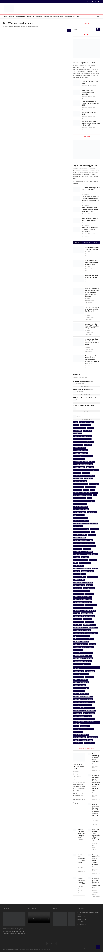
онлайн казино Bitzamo (79, 627)
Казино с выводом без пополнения (82, 602)
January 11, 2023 (92, 192)
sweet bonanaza (88, 551)
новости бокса (77, 616)
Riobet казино (77, 548)
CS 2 (95, 495)
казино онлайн (89, 593)
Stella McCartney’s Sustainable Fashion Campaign (88, 92)
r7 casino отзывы (78, 543)
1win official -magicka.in (79, 427)
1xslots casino (77, 433)
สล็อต (90, 740)
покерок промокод (78, 676)
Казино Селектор (78, 605)
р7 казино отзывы (90, 710)
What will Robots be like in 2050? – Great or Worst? (90, 219)
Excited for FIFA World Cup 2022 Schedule (91, 276)
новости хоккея (89, 621)
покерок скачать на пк (79, 685)
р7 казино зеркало (78, 710)
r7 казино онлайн (89, 543)
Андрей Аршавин (78, 565)
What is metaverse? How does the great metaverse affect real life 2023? (90, 209)
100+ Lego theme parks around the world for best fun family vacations (92, 310)
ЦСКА (75, 740)
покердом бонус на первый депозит (83, 652)
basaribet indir (88, 478)
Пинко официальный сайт (80, 644)
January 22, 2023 (92, 96)
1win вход (90, 427)
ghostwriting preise (56, 16)
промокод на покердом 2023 (81, 693)
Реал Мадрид (77, 713)
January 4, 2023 (91, 233)
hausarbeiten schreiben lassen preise (91, 948)
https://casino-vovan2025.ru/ (81, 523)
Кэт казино (77, 610)
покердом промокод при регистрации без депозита (84, 667)
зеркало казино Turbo (79, 576)
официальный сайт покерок (81, 641)
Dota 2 (89, 498)
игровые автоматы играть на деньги (83, 582)
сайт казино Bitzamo (89, 719)
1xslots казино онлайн (79, 447)
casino (92, 489)
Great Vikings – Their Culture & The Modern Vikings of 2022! (92, 326)
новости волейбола (89, 616)
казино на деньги (78, 593)
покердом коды (88, 658)
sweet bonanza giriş (78, 554)
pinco (93, 532)
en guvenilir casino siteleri (80, 503)
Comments (87, 242)
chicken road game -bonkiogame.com (82, 495)
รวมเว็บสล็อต (83, 740)
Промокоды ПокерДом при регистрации (84, 707)
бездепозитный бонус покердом (82, 568)
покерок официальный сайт (81, 674)
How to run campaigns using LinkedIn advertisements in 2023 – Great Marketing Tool (90, 198)
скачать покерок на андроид (81, 734)
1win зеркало (77, 430)
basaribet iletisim (78, 478)
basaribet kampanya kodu (80, 481)
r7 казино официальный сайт (81, 546)
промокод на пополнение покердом (82, 696)
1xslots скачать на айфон (80, 470)
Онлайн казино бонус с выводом (82, 630)
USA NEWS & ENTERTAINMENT (11, 949)
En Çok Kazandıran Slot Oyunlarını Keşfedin (84, 501)
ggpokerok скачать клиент (80, 517)
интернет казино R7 (79, 585)
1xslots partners (78, 444)
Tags (95, 242)
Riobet (93, 546)
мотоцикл (76, 613)
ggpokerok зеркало (78, 515)
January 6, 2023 (91, 202)
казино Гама (77, 591)
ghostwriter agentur (71, 948)
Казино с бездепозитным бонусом (82, 599)
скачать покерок (78, 731)
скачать (76, 726)
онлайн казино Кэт (78, 633)
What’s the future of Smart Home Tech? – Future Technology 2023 (90, 229)
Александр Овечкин (85, 562)
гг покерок (76, 574)
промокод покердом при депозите (82, 705)
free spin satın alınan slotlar (80, 506)
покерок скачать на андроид (81, 682)
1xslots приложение (79, 458)
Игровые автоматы (79, 579)
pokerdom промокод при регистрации (83, 540)
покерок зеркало (90, 671)
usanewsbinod (82, 924)
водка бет (76, 571)
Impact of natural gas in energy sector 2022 (81, 881)
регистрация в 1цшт (89, 713)
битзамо (95, 568)
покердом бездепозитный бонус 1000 (83, 647)
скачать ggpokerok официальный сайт (83, 729)
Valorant (94, 554)
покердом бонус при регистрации (82, 655)
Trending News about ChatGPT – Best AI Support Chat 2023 (95, 859)
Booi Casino (76, 375)
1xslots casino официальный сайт (82, 439)
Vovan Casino (93, 560)
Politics (46, 16)
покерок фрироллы (79, 690)
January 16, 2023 (92, 116)
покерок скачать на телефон (81, 688)
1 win (75, 422)
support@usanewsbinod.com (85, 921)
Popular (77, 242)
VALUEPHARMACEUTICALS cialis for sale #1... (85, 397)
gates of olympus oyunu (79, 512)
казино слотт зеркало (91, 605)
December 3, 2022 (89, 349)
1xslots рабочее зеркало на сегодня (83, 464)
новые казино (77, 624)
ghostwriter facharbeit (72, 16)
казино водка (77, 588)
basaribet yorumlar (90, 487)
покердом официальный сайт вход (82, 661)
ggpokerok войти (92, 512)
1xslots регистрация (79, 467)
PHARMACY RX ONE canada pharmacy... (83, 389)
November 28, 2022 (89, 281)
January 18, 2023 (92, 107)
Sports (29, 16)
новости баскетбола (87, 613)
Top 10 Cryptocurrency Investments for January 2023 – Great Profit (91, 123)
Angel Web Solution (30, 949)
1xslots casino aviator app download (82, 436)
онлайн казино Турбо (91, 633)
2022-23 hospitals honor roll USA (85, 63)
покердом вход (78, 658)
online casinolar (94, 529)
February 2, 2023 (92, 85)
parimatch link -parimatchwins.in (81, 532)
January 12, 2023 (92, 127)
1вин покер (77, 472)
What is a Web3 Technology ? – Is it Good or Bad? (81, 858)
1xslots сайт (90, 467)
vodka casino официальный (80, 560)
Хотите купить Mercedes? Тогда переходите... (85, 414)
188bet (76, 425)
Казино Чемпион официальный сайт (83, 607)
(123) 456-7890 (82, 916)
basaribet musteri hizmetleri (80, 484)
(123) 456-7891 (82, 919)
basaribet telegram (78, 487)
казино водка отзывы (89, 588)
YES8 (75, 562)
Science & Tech (37, 16)
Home (5, 16)
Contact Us (79, 948)
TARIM (88, 554)
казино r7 (89, 585)
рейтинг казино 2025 (79, 716)
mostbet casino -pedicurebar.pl (81, 529)
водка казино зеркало (87, 571)
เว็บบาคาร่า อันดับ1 (89, 743)
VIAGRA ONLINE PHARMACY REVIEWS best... (85, 406)
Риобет (89, 716)
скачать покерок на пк (79, 737)
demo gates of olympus (79, 498)
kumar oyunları (94, 523)
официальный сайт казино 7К (81, 636)
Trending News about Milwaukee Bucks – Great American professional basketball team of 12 (92, 359)
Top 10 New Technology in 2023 (85, 166)
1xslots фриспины (94, 470)
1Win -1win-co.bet (85, 425)
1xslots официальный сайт (80, 453)
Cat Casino (76, 492)
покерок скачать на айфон (80, 679)
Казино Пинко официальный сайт (82, 596)
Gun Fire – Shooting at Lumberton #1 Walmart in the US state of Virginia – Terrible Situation (92, 292)
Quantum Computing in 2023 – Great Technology (91, 188)
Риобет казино (77, 719)
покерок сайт (89, 676)
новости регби (87, 619)
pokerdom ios (92, 534)
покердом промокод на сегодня (81, 664)
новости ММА (77, 619)
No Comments (91, 65)
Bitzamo (86, 489)
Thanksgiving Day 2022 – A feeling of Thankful (92, 248)
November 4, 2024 (83, 377)
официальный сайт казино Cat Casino (83, 638)
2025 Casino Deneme (79, 475)
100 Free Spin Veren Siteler (86, 422)
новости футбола (78, 621)
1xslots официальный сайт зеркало (82, 456)
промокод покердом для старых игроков (84, 702)
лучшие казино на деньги (89, 610)
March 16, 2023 (82, 65)
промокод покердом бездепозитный (83, 699)
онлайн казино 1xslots (89, 624)
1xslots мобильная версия (80, 450)
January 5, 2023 (91, 222)
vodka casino (84, 557)
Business (11, 16)
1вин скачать (86, 472)
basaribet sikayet (94, 484)
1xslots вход (88, 444)
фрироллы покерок (92, 737)
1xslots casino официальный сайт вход (83, 442)
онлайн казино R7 (92, 627)
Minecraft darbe (78, 526)
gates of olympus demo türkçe (81, 509)
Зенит (83, 574)
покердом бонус (78, 650)
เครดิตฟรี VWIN (78, 743)
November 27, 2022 (89, 253)
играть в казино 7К (92, 576)
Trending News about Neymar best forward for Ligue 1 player (91, 262)
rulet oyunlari (87, 548)
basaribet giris (90, 475)
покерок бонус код (78, 671)
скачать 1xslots (84, 726)
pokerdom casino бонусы (80, 534)
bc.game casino (77, 489)
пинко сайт (92, 644)
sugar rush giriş (77, 551)
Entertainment (21, 16)
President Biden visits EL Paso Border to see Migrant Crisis (90, 103)
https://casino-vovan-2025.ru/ (81, 520)
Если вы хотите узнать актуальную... (83, 381)
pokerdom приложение (79, 537)
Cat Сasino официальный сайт (89, 492)
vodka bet (76, 557)
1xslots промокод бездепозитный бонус (83, 461)
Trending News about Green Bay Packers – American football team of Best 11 (92, 342)
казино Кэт (86, 591)
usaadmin (75, 65)
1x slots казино (87, 430)
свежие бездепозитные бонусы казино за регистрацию (84, 722)
